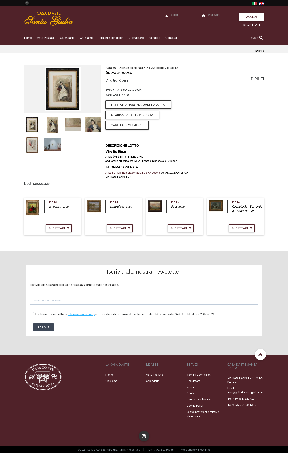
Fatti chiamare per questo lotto (139, 104)
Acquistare (136, 37)
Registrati (251, 24)
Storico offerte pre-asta (133, 115)
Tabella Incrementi (127, 126)
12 (176, 67)
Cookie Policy (195, 406)
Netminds (204, 450)
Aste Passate (46, 37)
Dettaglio (60, 229)
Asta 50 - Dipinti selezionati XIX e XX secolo (135, 67)
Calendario (67, 37)
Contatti (171, 37)
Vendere (154, 37)
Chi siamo (111, 381)
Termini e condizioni (111, 37)
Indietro (259, 50)
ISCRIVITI (43, 328)
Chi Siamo (86, 37)
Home (28, 37)
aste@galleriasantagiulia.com (245, 393)
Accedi (251, 16)
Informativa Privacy (81, 315)
